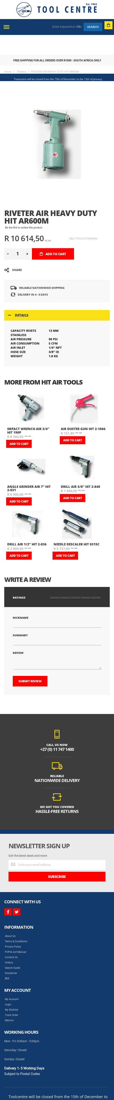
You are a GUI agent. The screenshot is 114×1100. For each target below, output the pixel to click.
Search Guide (12, 947)
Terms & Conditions (16, 921)
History (9, 942)
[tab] (57, 295)
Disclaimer (11, 953)
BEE (7, 958)
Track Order (11, 994)
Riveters (21, 51)
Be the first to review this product (23, 207)
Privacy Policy (13, 926)
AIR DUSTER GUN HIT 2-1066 (83, 409)
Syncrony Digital (46, 1086)
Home (7, 51)
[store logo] (56, 9)
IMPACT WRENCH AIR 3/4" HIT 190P (28, 410)
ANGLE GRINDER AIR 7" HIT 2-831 (29, 468)
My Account (12, 979)
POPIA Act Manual (15, 931)
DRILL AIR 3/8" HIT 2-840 (80, 466)
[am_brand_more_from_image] (30, 389)
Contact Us (11, 937)
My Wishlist (11, 989)
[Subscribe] (57, 856)
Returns (9, 1000)
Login (8, 984)
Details (21, 295)
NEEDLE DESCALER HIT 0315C (77, 524)
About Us (10, 916)
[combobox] (67, 27)
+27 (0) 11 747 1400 (57, 729)
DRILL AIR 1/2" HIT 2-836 (27, 524)
